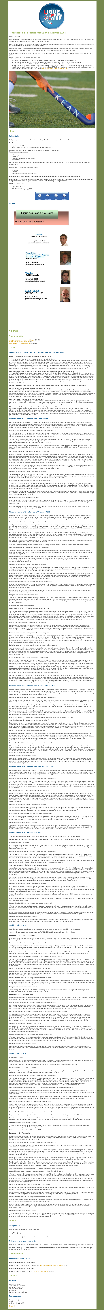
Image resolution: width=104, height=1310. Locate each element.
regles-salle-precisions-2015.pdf (19, 341)
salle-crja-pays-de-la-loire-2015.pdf (20, 343)
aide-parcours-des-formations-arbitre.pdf (21, 340)
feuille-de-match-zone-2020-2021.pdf (51, 1265)
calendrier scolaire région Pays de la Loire (55, 68)
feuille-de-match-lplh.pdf (41, 1271)
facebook (12, 1306)
